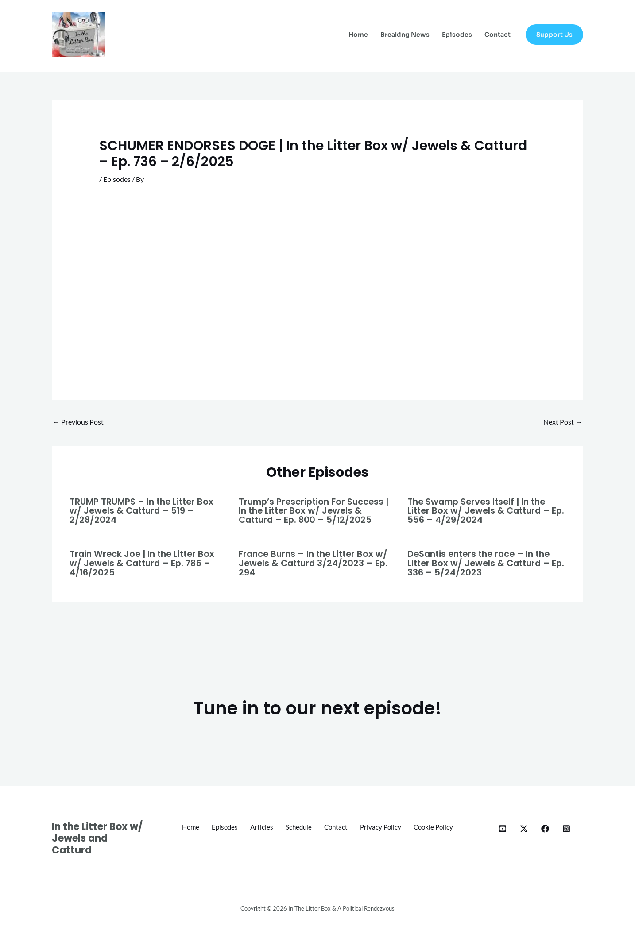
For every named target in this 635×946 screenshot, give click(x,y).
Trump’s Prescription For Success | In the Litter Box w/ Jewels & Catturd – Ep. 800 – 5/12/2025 (316, 510)
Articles (286, 826)
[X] (524, 827)
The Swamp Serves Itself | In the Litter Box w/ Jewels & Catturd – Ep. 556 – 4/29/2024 (480, 510)
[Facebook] (545, 827)
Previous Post (78, 422)
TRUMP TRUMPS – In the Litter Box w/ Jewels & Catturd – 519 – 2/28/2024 (143, 510)
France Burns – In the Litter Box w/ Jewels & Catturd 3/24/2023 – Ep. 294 (316, 562)
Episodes (457, 34)
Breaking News (405, 34)
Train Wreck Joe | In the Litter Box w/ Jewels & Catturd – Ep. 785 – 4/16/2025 (145, 562)
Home (358, 34)
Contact (497, 34)
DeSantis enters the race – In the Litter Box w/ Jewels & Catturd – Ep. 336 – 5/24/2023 (482, 562)
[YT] (503, 827)
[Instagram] (566, 827)
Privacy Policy (411, 826)
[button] (554, 34)
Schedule (326, 826)
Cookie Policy (317, 838)
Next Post (562, 422)
